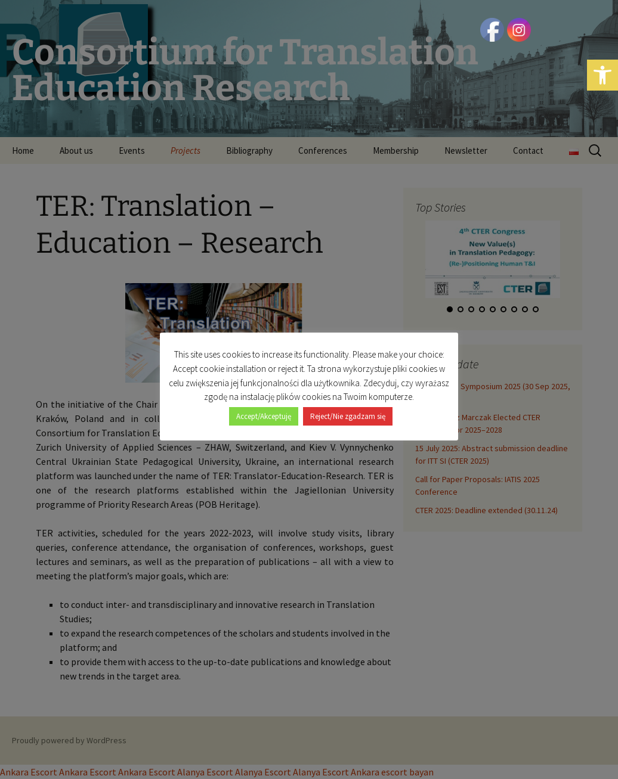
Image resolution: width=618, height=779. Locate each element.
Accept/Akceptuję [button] (263, 410)
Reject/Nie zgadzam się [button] (347, 410)
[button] (602, 75)
